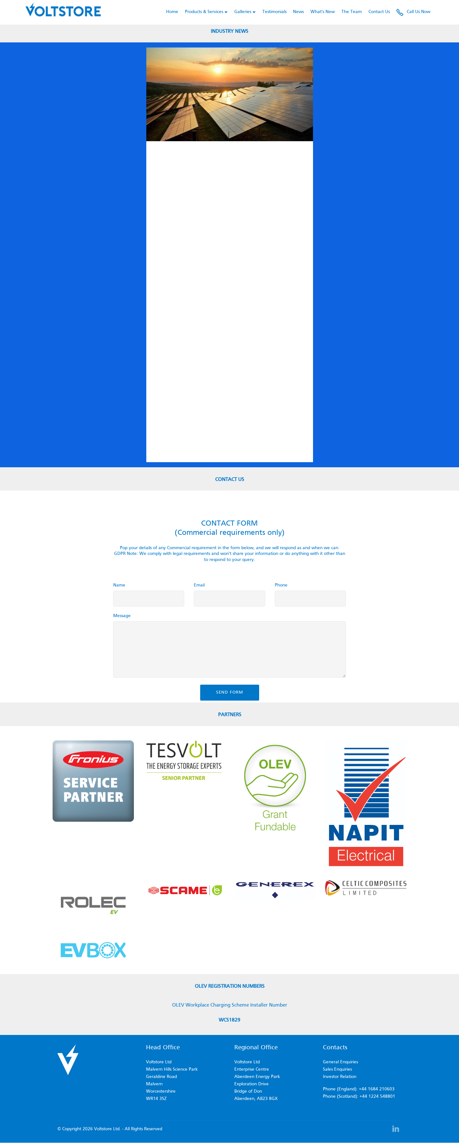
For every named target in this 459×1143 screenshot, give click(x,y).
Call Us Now (413, 12)
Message (122, 616)
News (298, 12)
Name (119, 585)
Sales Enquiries (337, 1069)
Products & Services (204, 12)
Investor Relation (339, 1077)
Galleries (242, 12)
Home (172, 12)
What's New (322, 12)
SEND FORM (230, 692)
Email (199, 585)
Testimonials (274, 12)
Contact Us (379, 12)
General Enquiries (340, 1062)
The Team (351, 12)
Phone (281, 585)
